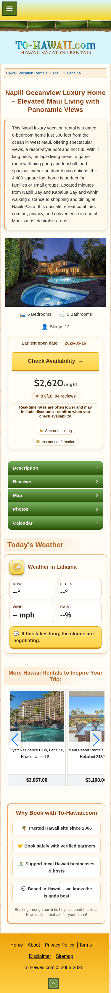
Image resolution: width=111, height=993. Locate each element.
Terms (85, 944)
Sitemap (64, 956)
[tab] (55, 468)
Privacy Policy (59, 944)
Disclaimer (40, 956)
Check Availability (51, 361)
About (34, 944)
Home (16, 944)
